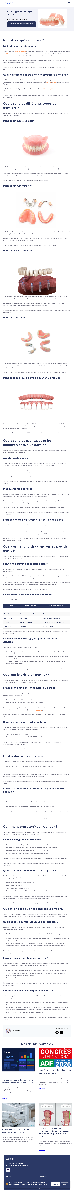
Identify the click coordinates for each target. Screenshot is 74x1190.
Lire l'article (5, 1098)
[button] (69, 3)
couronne (48, 82)
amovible (5, 54)
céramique (39, 710)
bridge (54, 82)
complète (51, 89)
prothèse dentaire (20, 52)
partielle (43, 89)
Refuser (65, 1184)
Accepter (55, 1184)
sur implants (24, 366)
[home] (8, 3)
